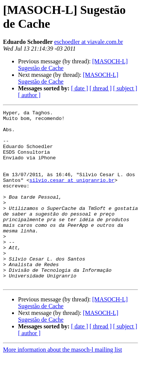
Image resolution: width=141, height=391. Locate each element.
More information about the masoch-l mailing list (62, 384)
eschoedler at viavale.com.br (88, 42)
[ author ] (29, 95)
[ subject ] (125, 88)
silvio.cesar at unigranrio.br (71, 194)
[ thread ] (100, 88)
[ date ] (79, 88)
